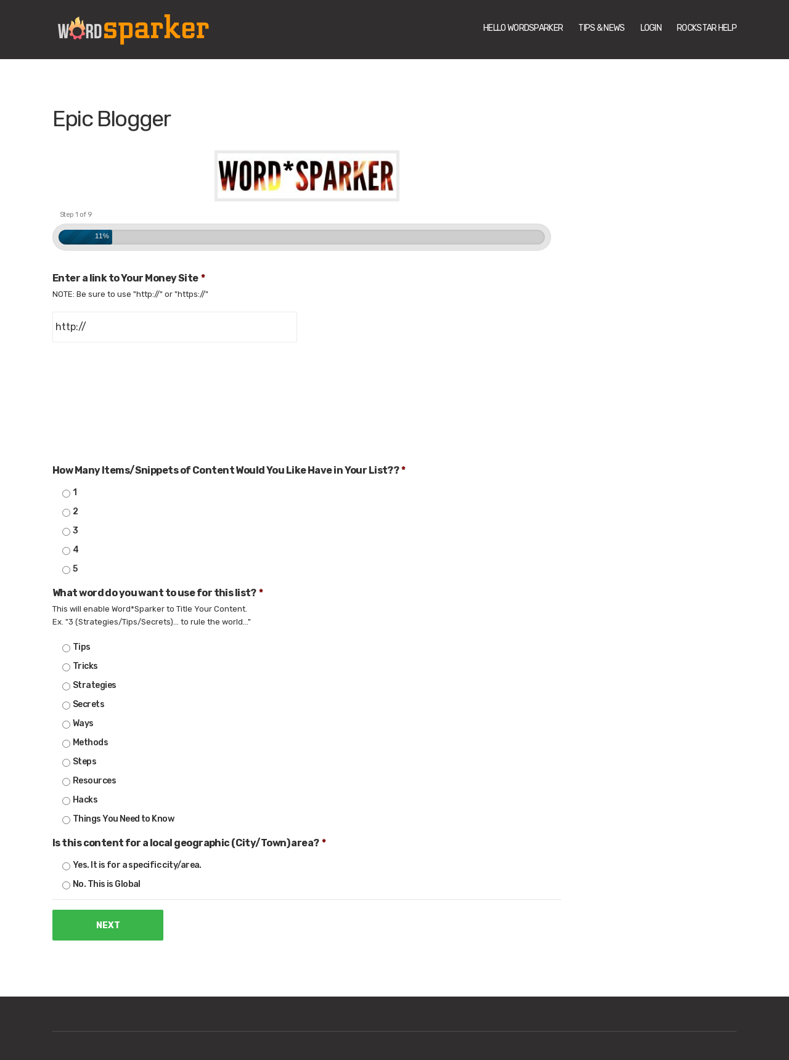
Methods (90, 742)
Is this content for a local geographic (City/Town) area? (188, 843)
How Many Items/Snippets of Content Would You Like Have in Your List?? (229, 470)
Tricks (85, 666)
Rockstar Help (707, 28)
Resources (94, 780)
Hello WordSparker (523, 28)
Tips (82, 647)
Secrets (88, 704)
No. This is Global (107, 884)
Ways (83, 723)
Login (651, 28)
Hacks (85, 800)
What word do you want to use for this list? (157, 593)
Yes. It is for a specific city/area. (137, 865)
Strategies (94, 685)
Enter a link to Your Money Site (128, 278)
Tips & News (601, 28)
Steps (84, 761)
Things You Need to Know (123, 819)
